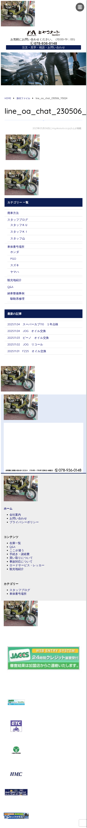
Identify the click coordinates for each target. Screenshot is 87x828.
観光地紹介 (14, 281)
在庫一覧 (15, 545)
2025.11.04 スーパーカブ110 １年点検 (32, 326)
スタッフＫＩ (19, 232)
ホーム (8, 510)
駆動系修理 (17, 300)
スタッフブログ (17, 220)
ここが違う (17, 553)
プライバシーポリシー (24, 524)
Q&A (10, 288)
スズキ (14, 266)
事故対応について (21, 564)
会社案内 (15, 516)
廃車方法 (13, 213)
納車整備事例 (15, 294)
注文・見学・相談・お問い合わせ (43, 47)
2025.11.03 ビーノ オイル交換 (28, 339)
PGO (13, 259)
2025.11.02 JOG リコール (25, 346)
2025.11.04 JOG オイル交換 (26, 332)
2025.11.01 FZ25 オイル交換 (26, 353)
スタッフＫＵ (19, 225)
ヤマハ (14, 273)
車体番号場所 (15, 247)
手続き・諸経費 (19, 556)
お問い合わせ (18, 520)
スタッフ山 (17, 239)
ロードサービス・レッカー (27, 568)
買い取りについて (21, 560)
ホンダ (14, 252)
